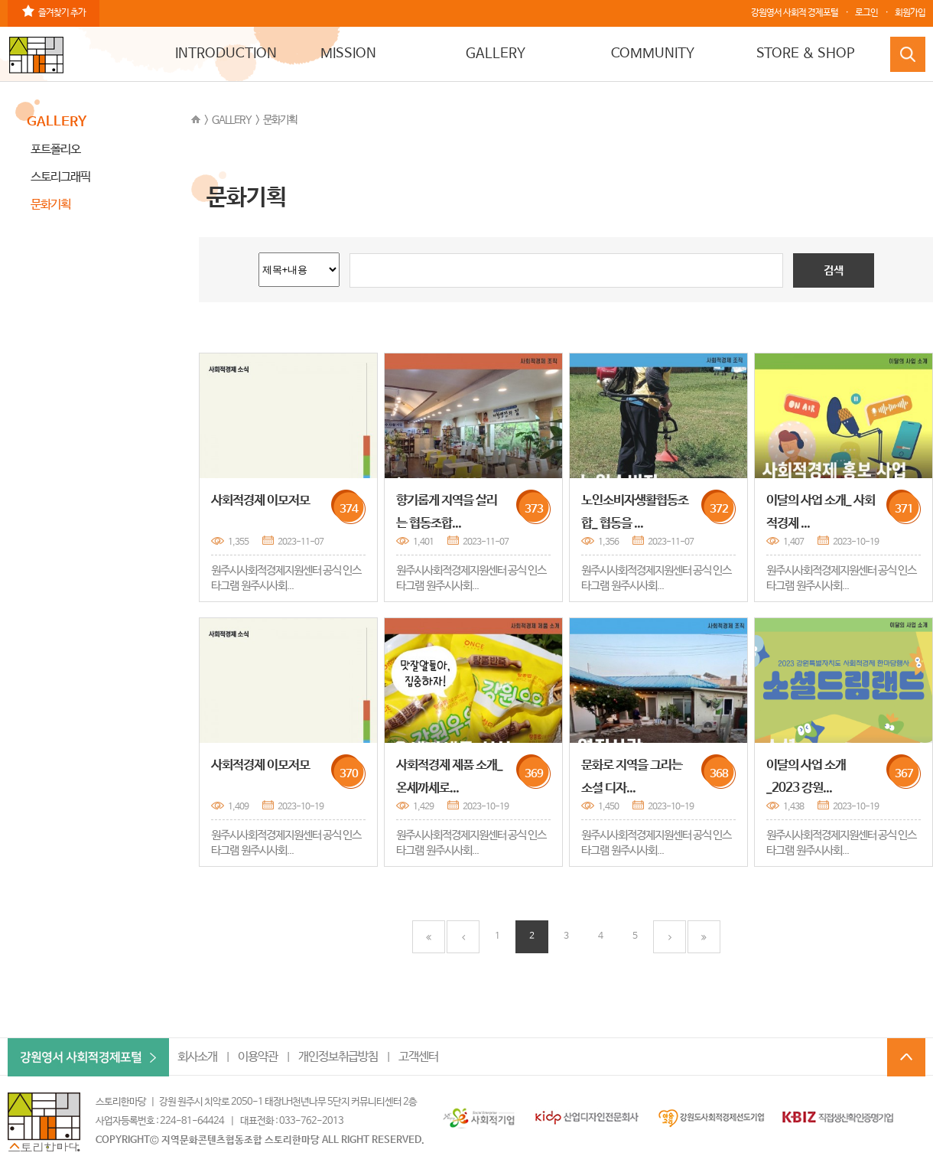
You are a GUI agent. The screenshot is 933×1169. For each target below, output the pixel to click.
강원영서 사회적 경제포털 (794, 13)
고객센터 (418, 1057)
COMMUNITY (652, 53)
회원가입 (910, 13)
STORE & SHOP (805, 53)
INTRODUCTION (226, 53)
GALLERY (495, 53)
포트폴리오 (55, 149)
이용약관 (258, 1057)
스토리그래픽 (60, 177)
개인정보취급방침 (338, 1057)
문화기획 (280, 120)
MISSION (348, 53)
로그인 (866, 13)
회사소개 (197, 1057)
